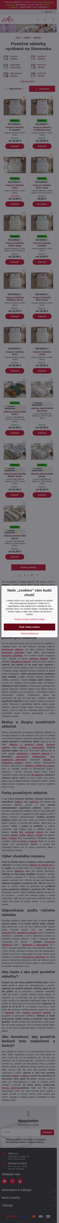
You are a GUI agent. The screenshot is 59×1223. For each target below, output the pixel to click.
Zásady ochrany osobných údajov (29, 619)
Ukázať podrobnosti (29, 633)
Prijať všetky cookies (29, 627)
